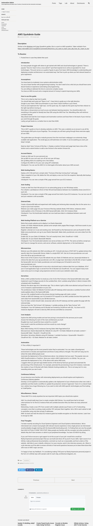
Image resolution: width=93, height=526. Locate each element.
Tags (60, 3)
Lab (66, 3)
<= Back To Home (5, 11)
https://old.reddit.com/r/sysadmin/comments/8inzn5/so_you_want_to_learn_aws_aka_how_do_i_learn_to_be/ (53, 49)
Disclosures (81, 3)
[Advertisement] (55, 19)
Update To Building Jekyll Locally (26, 524)
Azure (2, 22)
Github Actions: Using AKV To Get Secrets (81, 524)
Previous (36, 480)
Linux (2, 27)
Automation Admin (21, 3)
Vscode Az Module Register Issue (61, 524)
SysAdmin (3, 28)
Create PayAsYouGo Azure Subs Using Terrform (45, 524)
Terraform (3, 25)
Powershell (4, 24)
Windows (30, 46)
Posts (54, 3)
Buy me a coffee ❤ (5, 17)
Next (73, 480)
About (72, 3)
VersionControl (4, 30)
